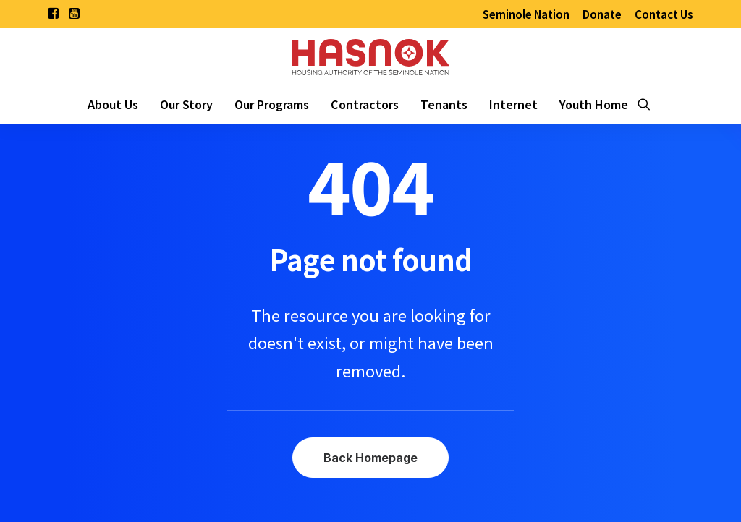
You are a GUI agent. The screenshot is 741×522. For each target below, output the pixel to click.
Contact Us (664, 14)
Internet (513, 104)
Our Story (186, 104)
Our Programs (271, 104)
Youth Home (593, 104)
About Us (113, 104)
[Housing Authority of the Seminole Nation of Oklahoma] (370, 56)
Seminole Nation (526, 14)
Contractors (365, 104)
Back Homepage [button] (370, 457)
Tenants (443, 104)
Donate (602, 14)
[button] (53, 13)
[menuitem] (526, 14)
